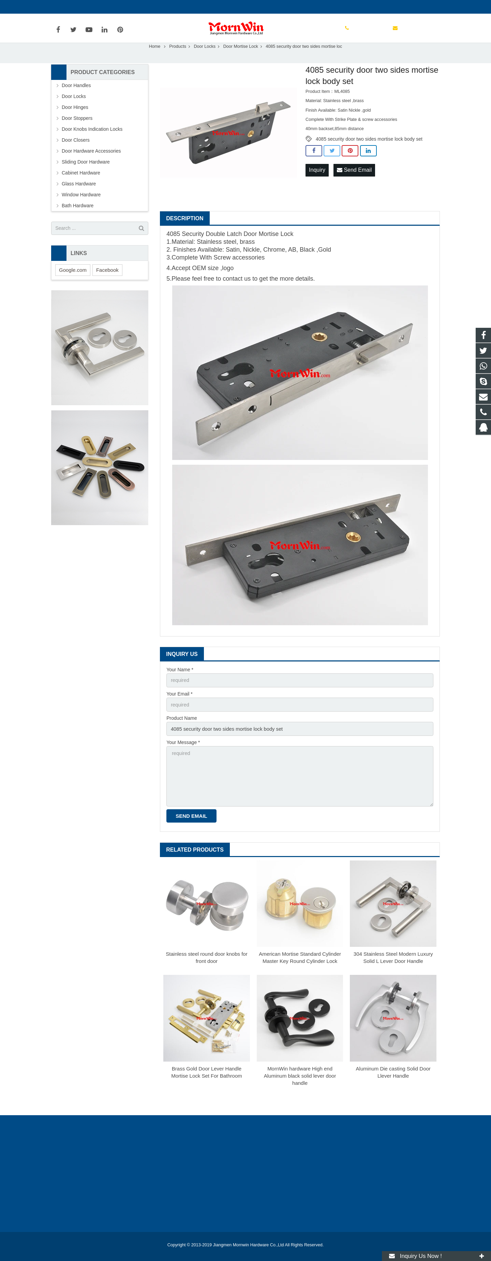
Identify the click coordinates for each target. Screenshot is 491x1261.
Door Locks (204, 61)
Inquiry (317, 184)
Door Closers (76, 154)
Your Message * (183, 755)
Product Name (181, 731)
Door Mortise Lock (240, 61)
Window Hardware (81, 209)
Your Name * (179, 684)
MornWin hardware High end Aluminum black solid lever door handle (300, 1086)
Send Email (354, 184)
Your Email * (179, 708)
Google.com (73, 285)
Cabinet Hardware (81, 187)
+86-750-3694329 (75, 7)
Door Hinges (75, 122)
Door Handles (76, 100)
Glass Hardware (79, 198)
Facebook (107, 285)
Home (155, 61)
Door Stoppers (77, 133)
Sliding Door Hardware (86, 176)
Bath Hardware (77, 220)
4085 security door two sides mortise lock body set (369, 153)
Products (177, 61)
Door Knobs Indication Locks (92, 143)
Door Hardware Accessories (91, 165)
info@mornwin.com (125, 7)
